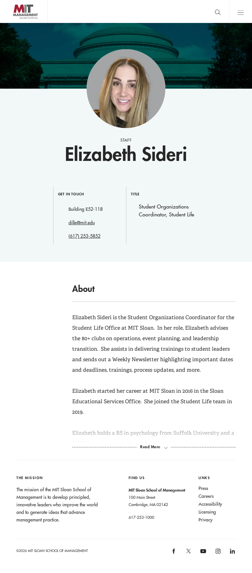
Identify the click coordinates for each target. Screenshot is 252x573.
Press (203, 488)
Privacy (206, 520)
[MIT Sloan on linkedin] (231, 553)
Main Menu (240, 11)
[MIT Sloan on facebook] (174, 553)
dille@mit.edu (82, 223)
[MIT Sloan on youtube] (202, 555)
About (83, 288)
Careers (206, 496)
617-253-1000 (141, 517)
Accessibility (210, 504)
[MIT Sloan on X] (188, 553)
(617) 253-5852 (84, 236)
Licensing (207, 512)
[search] (217, 11)
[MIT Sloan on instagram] (217, 553)
